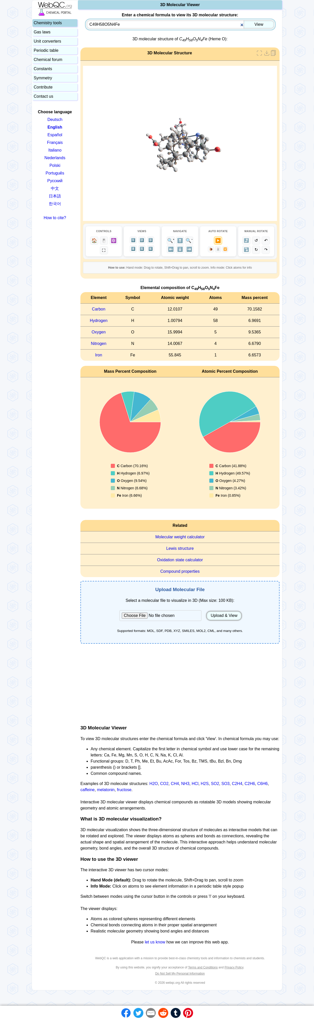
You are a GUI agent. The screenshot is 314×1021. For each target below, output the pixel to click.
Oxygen (99, 332)
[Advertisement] (180, 684)
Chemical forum (48, 59)
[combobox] (180, 24)
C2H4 (237, 783)
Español (54, 135)
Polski (55, 165)
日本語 (55, 196)
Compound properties (180, 571)
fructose (124, 790)
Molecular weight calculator (180, 537)
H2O (153, 783)
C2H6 (250, 783)
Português (55, 173)
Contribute (43, 87)
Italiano (55, 150)
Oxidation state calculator (180, 560)
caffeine (87, 790)
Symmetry (43, 78)
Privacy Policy (233, 967)
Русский (54, 181)
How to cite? (55, 218)
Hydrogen (98, 320)
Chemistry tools (48, 23)
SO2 (215, 783)
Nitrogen (98, 343)
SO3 (225, 783)
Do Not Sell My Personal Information (180, 973)
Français (55, 142)
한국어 (55, 204)
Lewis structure (180, 548)
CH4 (175, 783)
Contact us (43, 96)
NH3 (185, 783)
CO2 (164, 783)
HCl (195, 783)
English (54, 127)
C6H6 (262, 783)
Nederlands (54, 158)
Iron (98, 355)
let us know (155, 942)
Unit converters (47, 41)
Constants (43, 69)
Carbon (98, 309)
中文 (55, 188)
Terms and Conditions (203, 967)
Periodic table (46, 50)
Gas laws (42, 32)
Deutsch (55, 119)
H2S (205, 783)
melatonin (106, 790)
